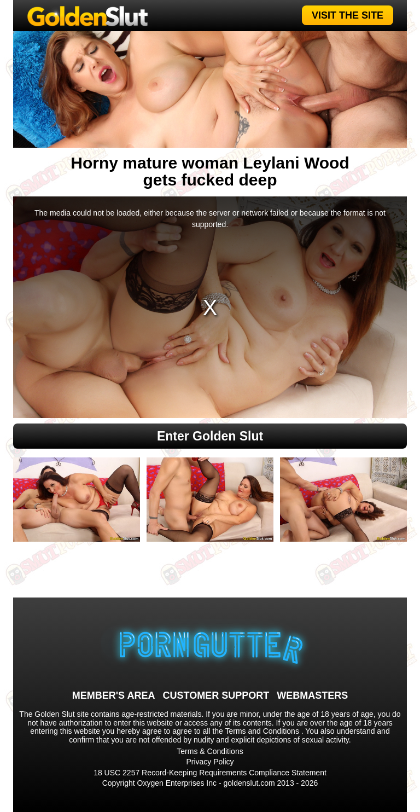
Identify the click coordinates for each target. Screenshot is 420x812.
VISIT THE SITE (347, 15)
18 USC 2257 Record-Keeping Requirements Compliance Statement (210, 772)
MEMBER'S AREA (113, 695)
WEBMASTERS (312, 695)
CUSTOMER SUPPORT (215, 695)
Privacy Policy (210, 761)
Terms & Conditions (210, 751)
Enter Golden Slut (210, 436)
